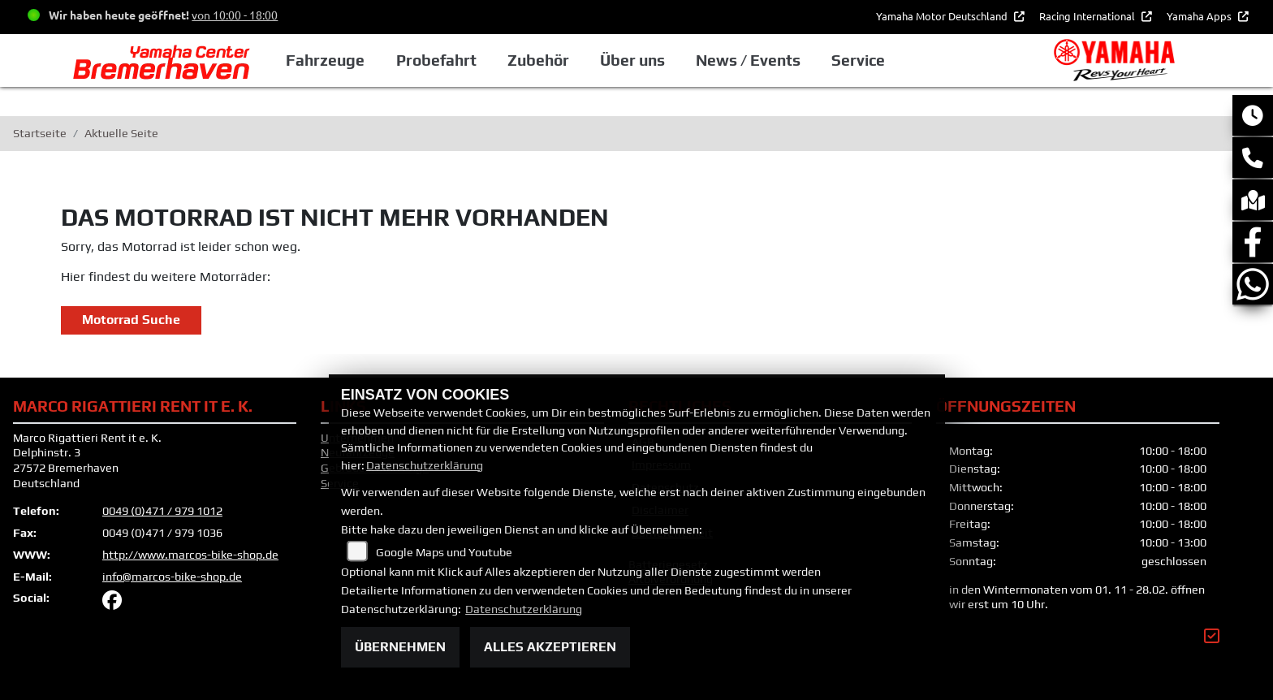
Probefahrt (474, 60)
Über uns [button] (669, 60)
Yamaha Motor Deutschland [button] (943, 16)
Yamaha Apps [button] (1200, 16)
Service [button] (894, 60)
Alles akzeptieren (550, 647)
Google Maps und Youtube (444, 552)
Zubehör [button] (576, 60)
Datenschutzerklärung (424, 465)
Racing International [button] (1088, 16)
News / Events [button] (785, 60)
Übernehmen (400, 647)
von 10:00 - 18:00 (235, 14)
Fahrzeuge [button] (365, 60)
